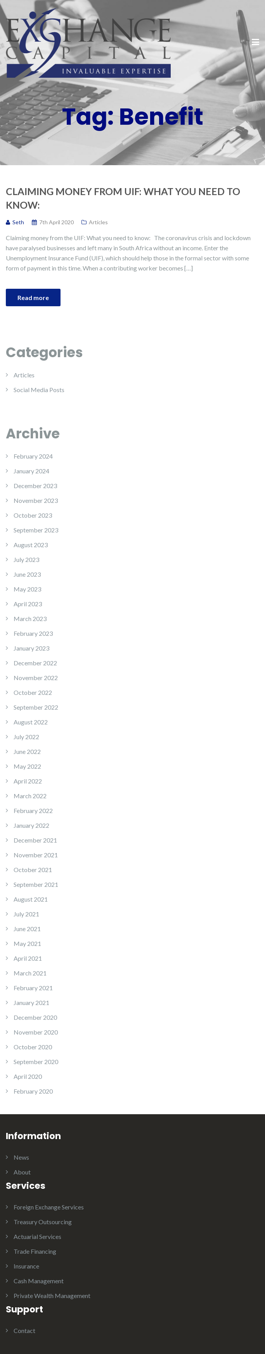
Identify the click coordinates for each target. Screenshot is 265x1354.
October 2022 (33, 692)
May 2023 (27, 589)
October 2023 (33, 515)
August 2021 (31, 899)
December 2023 (35, 485)
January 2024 (31, 471)
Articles (98, 222)
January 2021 (31, 1002)
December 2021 (35, 840)
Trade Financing (35, 1251)
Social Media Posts (39, 389)
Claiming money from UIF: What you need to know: (123, 198)
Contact (24, 1330)
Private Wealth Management (52, 1295)
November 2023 (36, 500)
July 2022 (26, 736)
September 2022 (36, 707)
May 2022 (27, 766)
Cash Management (39, 1280)
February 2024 (33, 456)
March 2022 (30, 795)
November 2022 (36, 677)
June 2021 (27, 928)
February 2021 (33, 987)
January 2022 (31, 825)
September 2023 (36, 530)
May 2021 (27, 943)
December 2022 (35, 663)
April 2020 (28, 1076)
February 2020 (33, 1091)
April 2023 (28, 603)
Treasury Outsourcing (43, 1221)
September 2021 (36, 884)
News (21, 1157)
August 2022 (31, 722)
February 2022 (33, 810)
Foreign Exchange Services (49, 1207)
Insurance (26, 1266)
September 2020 (36, 1061)
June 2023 (27, 574)
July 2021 (26, 914)
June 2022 (27, 751)
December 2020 (35, 1017)
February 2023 (33, 633)
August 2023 (31, 544)
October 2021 (33, 869)
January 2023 (31, 648)
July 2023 (26, 559)
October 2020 (33, 1046)
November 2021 (36, 854)
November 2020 (36, 1032)
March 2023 (30, 618)
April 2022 (28, 781)
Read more (33, 297)
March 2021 (30, 973)
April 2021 (28, 958)
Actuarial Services (37, 1236)
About (22, 1172)
